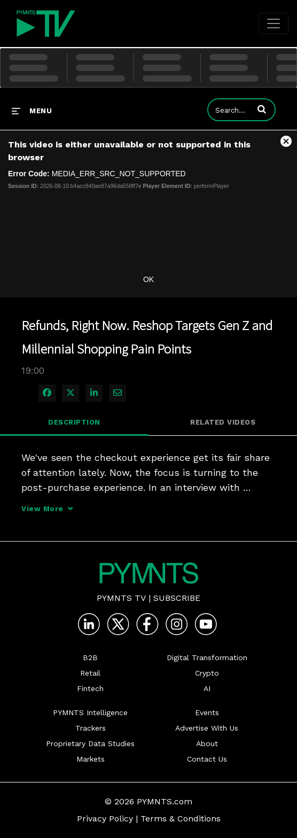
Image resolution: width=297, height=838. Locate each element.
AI (207, 688)
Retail (90, 673)
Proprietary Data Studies (90, 743)
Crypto (207, 673)
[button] (261, 109)
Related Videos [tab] (222, 422)
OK (148, 279)
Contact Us (207, 759)
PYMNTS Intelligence (90, 712)
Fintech (90, 688)
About (207, 743)
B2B (90, 657)
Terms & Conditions (180, 818)
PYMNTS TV (121, 598)
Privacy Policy (105, 818)
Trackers (90, 728)
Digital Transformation (207, 657)
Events (207, 712)
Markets (90, 759)
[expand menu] (32, 111)
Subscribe (176, 598)
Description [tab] (74, 422)
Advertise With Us (206, 728)
